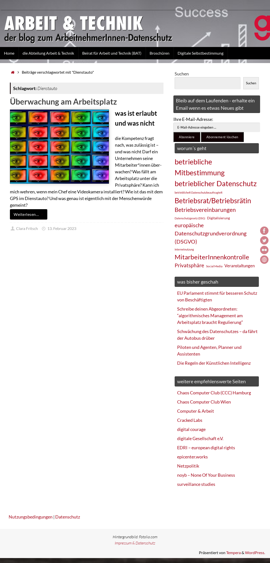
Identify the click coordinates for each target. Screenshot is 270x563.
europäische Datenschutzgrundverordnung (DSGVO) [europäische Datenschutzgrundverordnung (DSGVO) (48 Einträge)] (210, 233)
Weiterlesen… (29, 214)
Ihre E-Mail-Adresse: (193, 119)
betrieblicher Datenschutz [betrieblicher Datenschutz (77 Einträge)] (216, 183)
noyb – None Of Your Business (206, 475)
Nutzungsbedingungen (31, 516)
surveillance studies (196, 484)
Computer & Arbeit (195, 411)
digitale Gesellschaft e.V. (200, 438)
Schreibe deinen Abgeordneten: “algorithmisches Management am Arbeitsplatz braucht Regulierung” (210, 315)
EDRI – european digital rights (206, 447)
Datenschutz (67, 516)
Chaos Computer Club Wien (204, 402)
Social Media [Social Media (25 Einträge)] (214, 266)
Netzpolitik (188, 466)
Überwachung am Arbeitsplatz (63, 101)
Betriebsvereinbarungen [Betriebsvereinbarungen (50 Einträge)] (205, 209)
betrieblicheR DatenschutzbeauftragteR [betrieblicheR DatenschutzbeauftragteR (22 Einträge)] (198, 192)
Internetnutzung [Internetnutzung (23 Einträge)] (184, 249)
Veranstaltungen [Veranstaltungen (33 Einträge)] (239, 265)
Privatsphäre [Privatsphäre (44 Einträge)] (189, 265)
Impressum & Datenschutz (135, 542)
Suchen (182, 73)
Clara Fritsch (27, 228)
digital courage (191, 429)
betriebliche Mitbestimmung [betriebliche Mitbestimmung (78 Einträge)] (200, 167)
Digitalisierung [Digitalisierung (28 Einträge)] (218, 218)
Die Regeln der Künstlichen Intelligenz (214, 363)
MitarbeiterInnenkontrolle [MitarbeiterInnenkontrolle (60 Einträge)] (212, 257)
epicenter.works (192, 456)
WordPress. (255, 552)
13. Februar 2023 (61, 228)
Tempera (233, 552)
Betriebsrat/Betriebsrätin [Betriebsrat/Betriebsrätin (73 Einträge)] (213, 200)
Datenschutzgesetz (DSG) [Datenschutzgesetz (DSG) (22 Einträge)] (190, 218)
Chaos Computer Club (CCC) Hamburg (214, 392)
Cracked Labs (189, 420)
